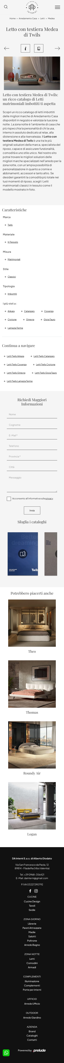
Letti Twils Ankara (15, 356)
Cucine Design (32, 901)
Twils (10, 225)
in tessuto (13, 242)
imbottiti (12, 293)
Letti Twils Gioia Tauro (46, 372)
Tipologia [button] (9, 286)
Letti (42, 18)
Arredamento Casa (28, 18)
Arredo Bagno (32, 944)
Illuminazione (32, 981)
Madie (32, 932)
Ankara (11, 311)
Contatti (32, 1039)
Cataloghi (32, 1035)
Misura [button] (7, 251)
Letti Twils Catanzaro (44, 356)
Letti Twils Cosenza (16, 364)
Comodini (32, 962)
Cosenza (48, 311)
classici (12, 276)
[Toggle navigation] (57, 7)
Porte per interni (32, 989)
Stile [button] (6, 269)
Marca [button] (7, 217)
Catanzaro (29, 311)
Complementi (32, 985)
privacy (49, 498)
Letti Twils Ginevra (16, 372)
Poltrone (32, 940)
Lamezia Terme (15, 328)
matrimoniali (14, 259)
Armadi (32, 967)
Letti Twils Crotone (45, 364)
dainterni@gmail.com (36, 878)
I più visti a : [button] (10, 303)
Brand (32, 1031)
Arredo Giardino (32, 1017)
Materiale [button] (9, 234)
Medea (51, 18)
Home (13, 18)
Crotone (12, 319)
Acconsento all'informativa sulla (32, 498)
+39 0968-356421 (34, 874)
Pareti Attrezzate (32, 927)
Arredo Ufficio (32, 1003)
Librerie (32, 923)
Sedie (32, 909)
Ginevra (30, 319)
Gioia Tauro (49, 319)
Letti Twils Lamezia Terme (20, 381)
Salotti (32, 936)
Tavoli (32, 905)
